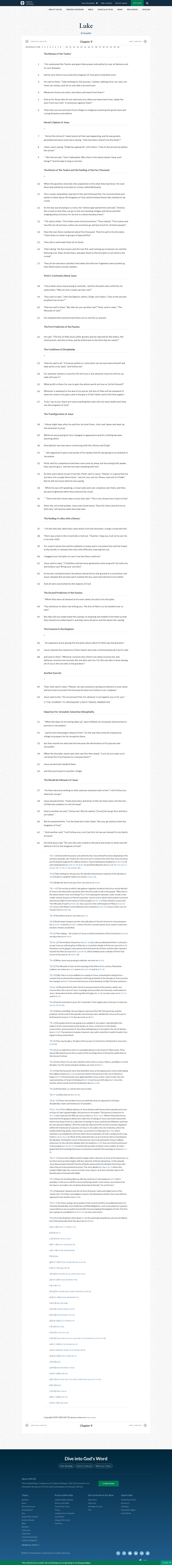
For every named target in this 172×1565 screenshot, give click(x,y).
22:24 (59, 1359)
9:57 (53, 1200)
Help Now (137, 3)
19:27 (103, 1113)
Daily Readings (88, 3)
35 (70, 979)
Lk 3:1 (86, 913)
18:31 (79, 1377)
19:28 (85, 1377)
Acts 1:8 (67, 1134)
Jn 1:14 (60, 1330)
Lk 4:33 (70, 862)
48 (58, 1353)
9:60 (53, 1215)
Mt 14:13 (64, 1259)
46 (94, 949)
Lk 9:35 (70, 1014)
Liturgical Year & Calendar (66, 1510)
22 (111, 47)
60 (58, 1394)
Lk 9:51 (57, 1029)
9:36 (53, 1086)
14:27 (59, 1300)
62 (57, 1200)
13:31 (75, 1143)
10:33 (93, 1289)
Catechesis (27, 1531)
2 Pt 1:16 (68, 1330)
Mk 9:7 (104, 1062)
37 (75, 862)
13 (78, 47)
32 (91, 1347)
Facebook (126, 1551)
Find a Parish (106, 3)
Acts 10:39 (67, 1143)
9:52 (53, 1188)
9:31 (53, 1020)
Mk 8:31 (86, 1289)
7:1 (64, 865)
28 (71, 1295)
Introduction (33, 47)
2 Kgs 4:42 (64, 1265)
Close (165, 1563)
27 (106, 904)
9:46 (53, 1098)
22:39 (59, 1003)
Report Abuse (121, 3)
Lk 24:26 (53, 1041)
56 (85, 865)
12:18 (93, 1336)
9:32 (53, 1038)
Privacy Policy (92, 1415)
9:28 (53, 984)
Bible (24, 1520)
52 (55, 1113)
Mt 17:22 (73, 1347)
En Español (86, 33)
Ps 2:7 (73, 1336)
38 (88, 952)
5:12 (122, 862)
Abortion (26, 1497)
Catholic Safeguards (30, 1537)
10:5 (58, 1230)
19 (100, 47)
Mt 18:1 (64, 1353)
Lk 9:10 (95, 898)
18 (96, 47)
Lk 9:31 (110, 1128)
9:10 (54, 1259)
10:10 (58, 1236)
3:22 (59, 1336)
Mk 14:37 (82, 952)
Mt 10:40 (67, 1365)
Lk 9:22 (120, 901)
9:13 (54, 1265)
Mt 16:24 (65, 1295)
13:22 (64, 1377)
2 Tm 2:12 (75, 1312)
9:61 (54, 1400)
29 (80, 1092)
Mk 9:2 (56, 994)
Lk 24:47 (59, 1134)
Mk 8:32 (89, 943)
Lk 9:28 (64, 907)
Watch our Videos (102, 1463)
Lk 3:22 (71, 1071)
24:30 (64, 1271)
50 (57, 1098)
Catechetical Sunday (31, 1534)
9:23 (53, 973)
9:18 (53, 940)
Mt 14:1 (61, 1242)
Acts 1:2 (98, 1377)
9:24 (54, 1306)
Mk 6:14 (72, 1242)
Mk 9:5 (92, 1014)
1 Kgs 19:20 (65, 1400)
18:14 (58, 1107)
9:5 (52, 880)
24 (118, 47)
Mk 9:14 (74, 1092)
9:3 (52, 871)
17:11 (73, 1377)
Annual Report (28, 1507)
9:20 (53, 964)
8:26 (82, 862)
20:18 (75, 1289)
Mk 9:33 (74, 1353)
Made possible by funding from (124, 1559)
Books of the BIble (63, 1500)
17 (92, 47)
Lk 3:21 (102, 958)
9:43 (54, 1347)
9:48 (54, 1365)
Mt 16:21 (68, 1289)
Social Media (126, 1510)
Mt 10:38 (67, 1300)
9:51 (53, 1107)
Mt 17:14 (64, 1341)
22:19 (58, 1271)
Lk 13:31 (56, 922)
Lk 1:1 (124, 1146)
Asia (24, 1510)
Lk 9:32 (99, 991)
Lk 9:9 (85, 892)
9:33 (53, 1047)
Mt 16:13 (86, 967)
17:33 (59, 1306)
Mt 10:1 (61, 1224)
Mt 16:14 (67, 1248)
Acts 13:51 (70, 1236)
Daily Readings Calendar (97, 3)
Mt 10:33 (66, 1312)
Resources (125, 1500)
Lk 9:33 (87, 1077)
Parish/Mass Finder (129, 1497)
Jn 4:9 (77, 1194)
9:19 (60, 1248)
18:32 (62, 1347)
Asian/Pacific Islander (31, 1514)
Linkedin (137, 1551)
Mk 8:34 (64, 979)
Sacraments (60, 1514)
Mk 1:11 (100, 1336)
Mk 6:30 (76, 1259)
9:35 (53, 1068)
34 (98, 1289)
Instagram (142, 1551)
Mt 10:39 (67, 1306)
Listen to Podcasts (84, 1463)
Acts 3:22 (95, 1080)
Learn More (108, 1481)
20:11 (83, 1271)
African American (29, 1504)
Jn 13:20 (75, 1365)
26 (54, 865)
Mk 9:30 (85, 1347)
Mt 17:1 (122, 991)
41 (78, 862)
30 (107, 967)
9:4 (53, 1230)
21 (107, 47)
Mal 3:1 (60, 1382)
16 (89, 47)
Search (147, 2)
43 (125, 901)
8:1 (122, 859)
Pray (90, 1507)
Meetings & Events (96, 1504)
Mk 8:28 (75, 1248)
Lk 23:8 (73, 922)
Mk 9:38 (63, 1371)
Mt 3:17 (86, 1336)
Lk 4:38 (112, 862)
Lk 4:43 (117, 859)
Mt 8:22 (90, 1218)
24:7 (58, 1289)
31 (96, 874)
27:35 (89, 1271)
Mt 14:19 (74, 934)
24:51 (91, 1377)
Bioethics (26, 1524)
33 (62, 922)
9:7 (52, 886)
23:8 (57, 1253)
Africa (24, 1500)
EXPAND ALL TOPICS (30, 1542)
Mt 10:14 (97, 880)
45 (50, 904)
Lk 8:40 (79, 865)
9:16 (53, 931)
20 (103, 47)
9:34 (53, 1059)
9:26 (54, 1312)
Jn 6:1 (86, 1259)
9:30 (53, 1008)
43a (57, 1092)
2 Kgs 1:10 (106, 1164)
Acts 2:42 (76, 1271)
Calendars (125, 1504)
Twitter (121, 1551)
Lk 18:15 (96, 1113)
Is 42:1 (79, 1336)
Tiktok (148, 1551)
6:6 (57, 865)
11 (70, 47)
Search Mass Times (63, 1504)
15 (85, 47)
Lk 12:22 (90, 874)
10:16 (59, 1365)
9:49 (54, 1371)
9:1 (52, 853)
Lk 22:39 (88, 949)
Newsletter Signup (129, 1507)
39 (86, 862)
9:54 (54, 1388)
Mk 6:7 (74, 1224)
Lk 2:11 (72, 967)
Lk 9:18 (72, 901)
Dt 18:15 (65, 1336)
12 (74, 47)
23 (115, 47)
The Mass (59, 1520)
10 (67, 47)
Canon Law (26, 1527)
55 (57, 1155)
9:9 (52, 919)
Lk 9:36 (114, 1077)
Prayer (58, 1507)
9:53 (59, 1377)
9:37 (53, 1092)
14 (81, 47)
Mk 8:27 (84, 940)
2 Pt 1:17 (109, 1336)
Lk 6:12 (52, 1003)
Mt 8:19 (78, 1209)
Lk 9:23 (100, 904)
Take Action (93, 1497)
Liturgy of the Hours (63, 1517)
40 (118, 862)
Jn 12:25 (75, 1306)
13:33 (63, 1324)
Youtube (132, 1551)
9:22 (53, 1289)
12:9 (59, 1312)
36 (70, 907)
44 (82, 1259)
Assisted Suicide (29, 1517)
